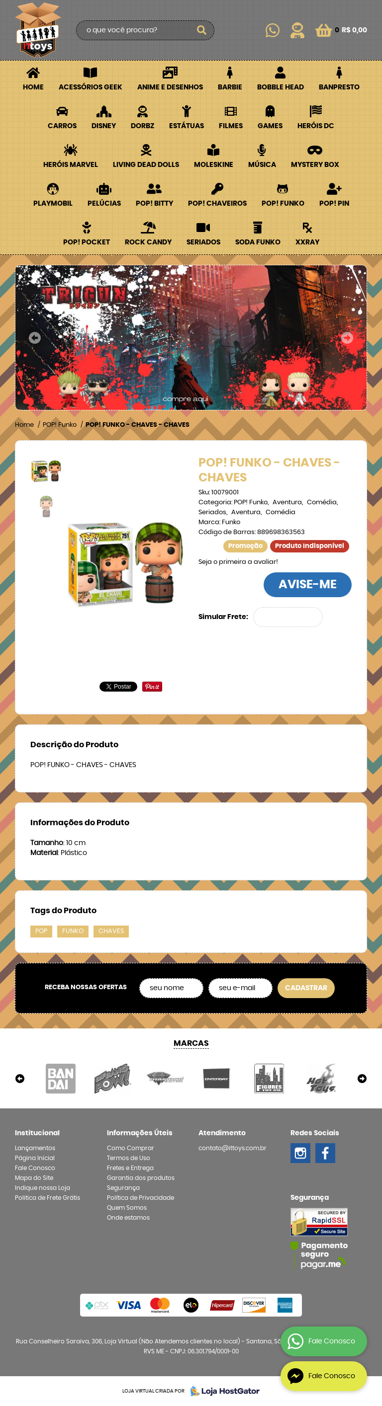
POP (41, 931)
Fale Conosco (35, 1168)
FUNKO (73, 931)
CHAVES (111, 931)
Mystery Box (315, 164)
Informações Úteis (140, 1133)
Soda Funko (258, 242)
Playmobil (53, 203)
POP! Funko (283, 203)
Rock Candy (148, 242)
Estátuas (186, 126)
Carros (62, 126)
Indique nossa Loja (42, 1188)
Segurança (123, 1188)
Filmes (231, 126)
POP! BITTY (154, 203)
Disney (104, 126)
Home (33, 87)
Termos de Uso (128, 1158)
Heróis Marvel (70, 164)
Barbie (230, 87)
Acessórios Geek (90, 87)
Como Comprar (130, 1148)
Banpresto (339, 87)
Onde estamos (128, 1218)
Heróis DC (315, 126)
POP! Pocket (86, 242)
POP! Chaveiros (217, 203)
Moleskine (213, 164)
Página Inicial (35, 1158)
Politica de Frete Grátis (47, 1198)
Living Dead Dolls (146, 164)
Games (270, 126)
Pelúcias (104, 203)
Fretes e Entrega (130, 1168)
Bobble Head (280, 87)
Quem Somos (127, 1208)
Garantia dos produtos (141, 1178)
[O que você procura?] (202, 30)
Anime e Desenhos (170, 87)
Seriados (203, 242)
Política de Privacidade (140, 1198)
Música (262, 164)
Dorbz (142, 126)
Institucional (37, 1133)
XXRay (307, 242)
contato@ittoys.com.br (232, 1148)
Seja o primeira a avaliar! (238, 562)
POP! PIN (334, 203)
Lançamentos (35, 1148)
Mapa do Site (34, 1178)
